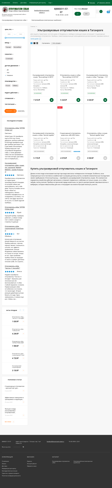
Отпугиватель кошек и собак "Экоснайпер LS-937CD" (70, 76)
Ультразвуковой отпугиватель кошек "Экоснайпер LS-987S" (43, 76)
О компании (6, 3)
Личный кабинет (32, 463)
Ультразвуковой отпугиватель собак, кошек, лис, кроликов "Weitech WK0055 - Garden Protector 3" (14, 167)
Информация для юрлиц (37, 3)
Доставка (23, 3)
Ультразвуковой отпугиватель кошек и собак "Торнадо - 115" (97, 76)
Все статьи (10, 422)
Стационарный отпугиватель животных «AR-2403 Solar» (70, 134)
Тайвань (15, 85)
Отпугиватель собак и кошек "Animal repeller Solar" (97, 134)
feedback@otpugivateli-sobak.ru (55, 441)
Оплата (15, 3)
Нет (7, 72)
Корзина (29, 461)
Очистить (21, 111)
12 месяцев (9, 58)
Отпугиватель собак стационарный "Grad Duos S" (14, 228)
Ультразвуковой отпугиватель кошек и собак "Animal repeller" (43, 134)
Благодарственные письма (9, 471)
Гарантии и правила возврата (10, 473)
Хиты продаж (55, 43)
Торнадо (8, 47)
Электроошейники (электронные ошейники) (83, 461)
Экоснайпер (17, 47)
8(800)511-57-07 (6, 441)
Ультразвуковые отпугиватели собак (61, 461)
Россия (8, 85)
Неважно (9, 75)
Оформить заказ (31, 466)
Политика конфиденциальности (11, 476)
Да (7, 70)
